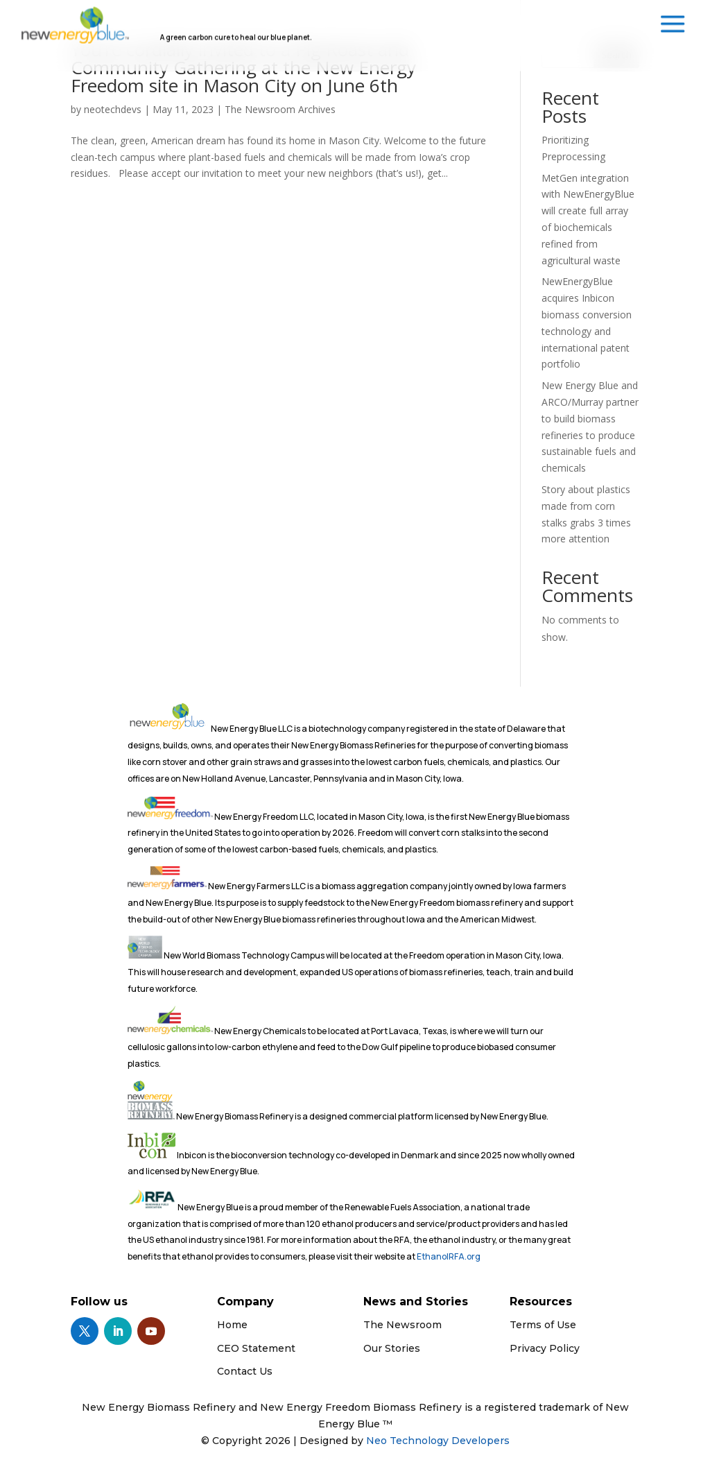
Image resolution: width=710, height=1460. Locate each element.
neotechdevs (112, 109)
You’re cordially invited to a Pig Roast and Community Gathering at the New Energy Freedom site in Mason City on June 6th (243, 67)
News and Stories (415, 1301)
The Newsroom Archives (280, 109)
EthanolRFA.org (448, 1256)
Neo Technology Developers (438, 1440)
